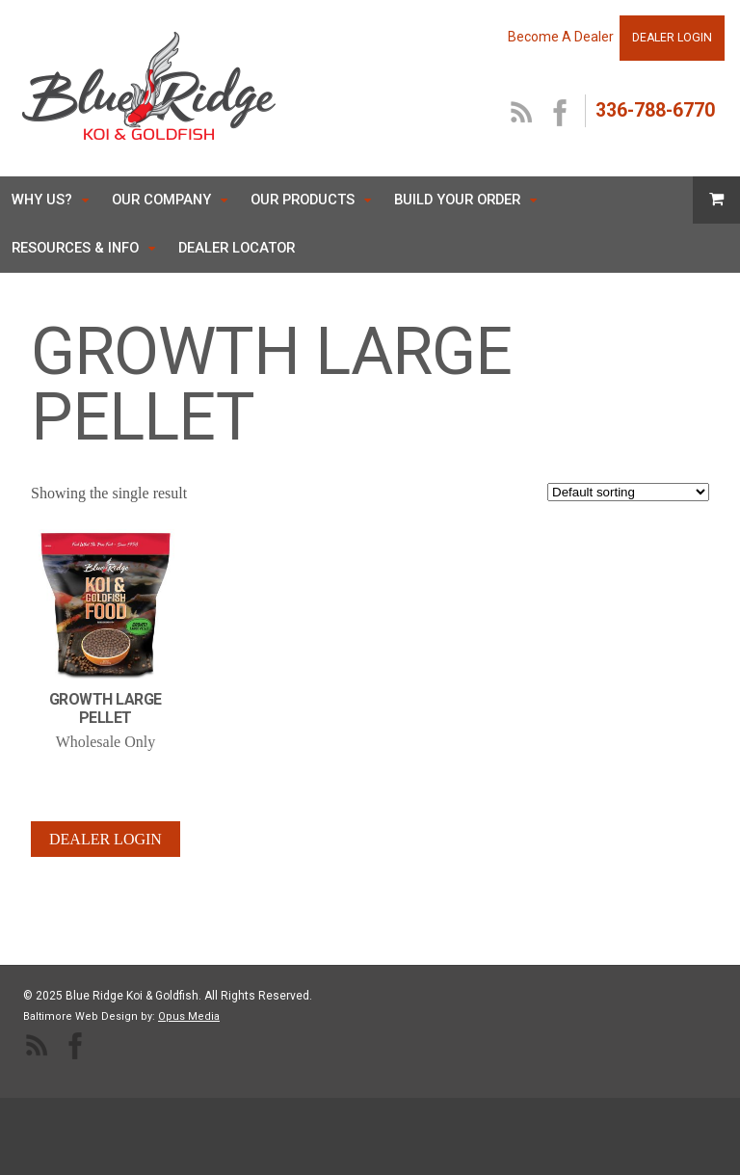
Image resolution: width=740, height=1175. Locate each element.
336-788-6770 (655, 110)
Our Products (303, 199)
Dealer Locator (236, 247)
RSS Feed (522, 113)
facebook (560, 113)
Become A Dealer (561, 36)
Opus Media (189, 1016)
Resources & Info (75, 247)
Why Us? (42, 199)
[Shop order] (628, 492)
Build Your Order (457, 199)
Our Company (161, 199)
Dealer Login (105, 839)
